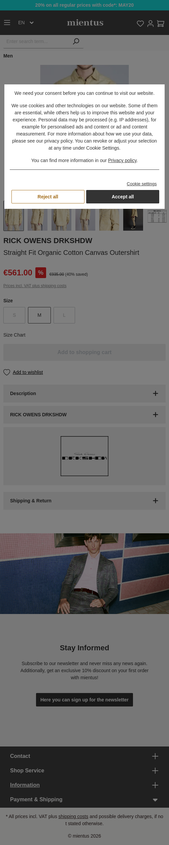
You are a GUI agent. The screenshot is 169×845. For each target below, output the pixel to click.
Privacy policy (122, 160)
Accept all (123, 196)
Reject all (48, 196)
